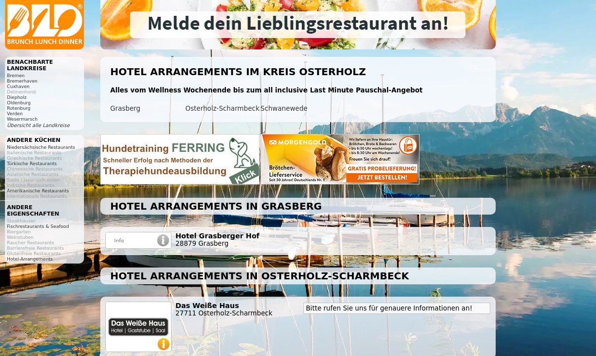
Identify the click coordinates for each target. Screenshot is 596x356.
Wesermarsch (22, 119)
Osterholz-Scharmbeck (222, 108)
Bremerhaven (22, 81)
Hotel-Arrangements (30, 259)
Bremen (16, 75)
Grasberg (125, 108)
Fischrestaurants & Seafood (38, 226)
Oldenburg (19, 102)
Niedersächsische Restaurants (41, 147)
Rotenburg (19, 108)
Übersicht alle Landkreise (38, 125)
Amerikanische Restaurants (38, 190)
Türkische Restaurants (32, 163)
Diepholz (17, 97)
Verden (15, 113)
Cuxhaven (18, 86)
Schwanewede (283, 108)
